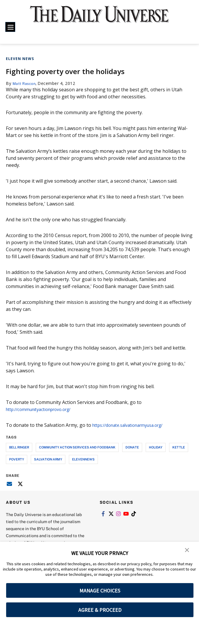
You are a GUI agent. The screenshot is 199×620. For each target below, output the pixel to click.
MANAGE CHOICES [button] (99, 590)
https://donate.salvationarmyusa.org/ (133, 425)
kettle (178, 447)
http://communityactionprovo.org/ (43, 409)
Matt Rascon (25, 83)
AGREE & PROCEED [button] (99, 610)
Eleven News (20, 58)
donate (132, 447)
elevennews (83, 459)
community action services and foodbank (77, 447)
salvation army (48, 459)
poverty (16, 459)
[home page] (99, 18)
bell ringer (19, 447)
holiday (155, 447)
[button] (187, 550)
